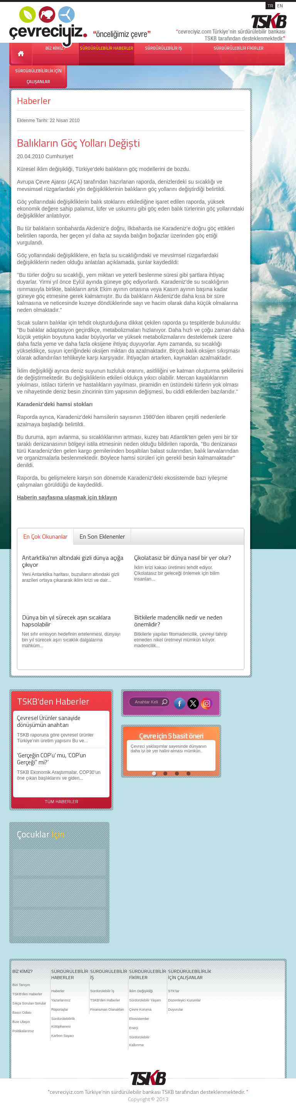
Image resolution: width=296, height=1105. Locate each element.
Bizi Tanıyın (21, 985)
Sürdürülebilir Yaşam (145, 1000)
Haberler (34, 100)
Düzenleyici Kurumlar (184, 1000)
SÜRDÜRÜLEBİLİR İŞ (163, 48)
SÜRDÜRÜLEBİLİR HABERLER (106, 48)
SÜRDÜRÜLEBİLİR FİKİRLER (239, 48)
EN (280, 5)
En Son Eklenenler (102, 536)
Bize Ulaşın (21, 1022)
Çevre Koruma (140, 1009)
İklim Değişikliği (141, 991)
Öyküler (59, 893)
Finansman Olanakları (107, 1009)
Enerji (133, 1028)
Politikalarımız (23, 1031)
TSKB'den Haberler (27, 994)
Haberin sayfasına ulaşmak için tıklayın (67, 497)
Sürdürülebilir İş (102, 991)
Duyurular (175, 1009)
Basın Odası (22, 1013)
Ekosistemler (139, 1019)
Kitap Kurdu (59, 923)
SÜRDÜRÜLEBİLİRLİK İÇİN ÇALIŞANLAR (38, 76)
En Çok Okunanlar (45, 536)
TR (270, 5)
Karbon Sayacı (62, 1036)
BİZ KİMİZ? (22, 971)
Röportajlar (59, 1009)
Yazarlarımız (61, 1000)
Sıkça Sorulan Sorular (29, 1003)
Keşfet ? (59, 862)
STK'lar (173, 991)
